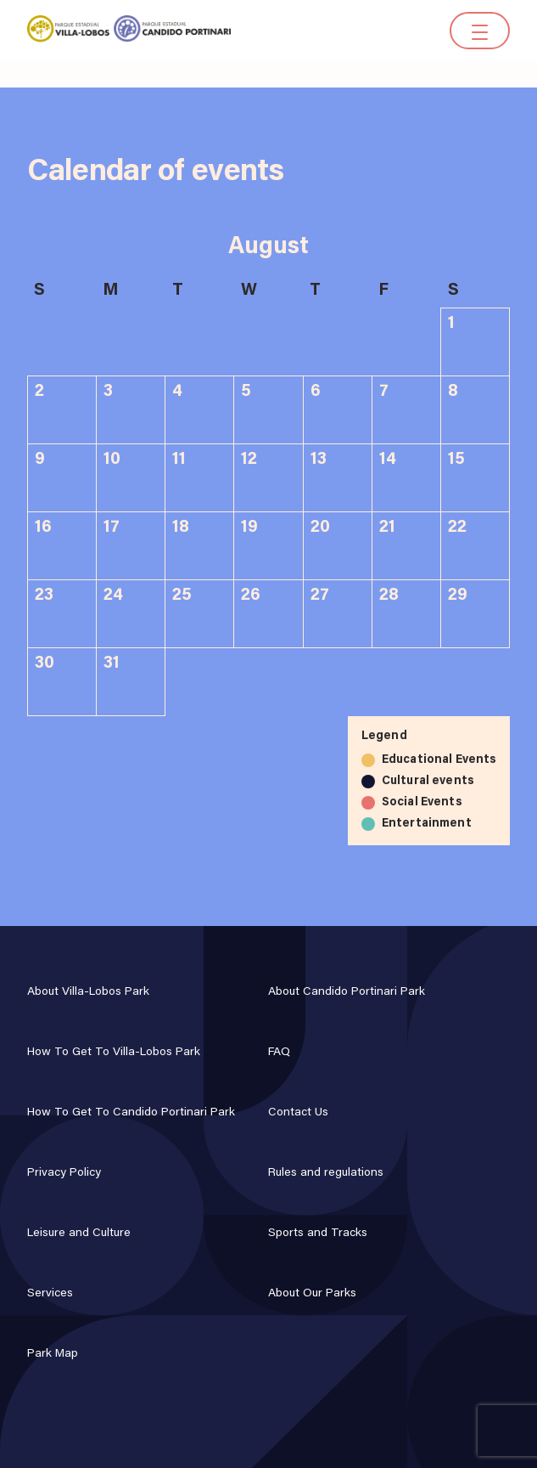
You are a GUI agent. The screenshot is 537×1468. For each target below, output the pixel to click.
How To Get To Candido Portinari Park (131, 1113)
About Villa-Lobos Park (88, 992)
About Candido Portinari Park (346, 992)
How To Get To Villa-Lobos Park (113, 1053)
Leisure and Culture (79, 1233)
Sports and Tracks (317, 1233)
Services (50, 1294)
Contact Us (298, 1113)
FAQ (279, 1053)
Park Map (52, 1354)
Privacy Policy (64, 1173)
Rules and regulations (325, 1173)
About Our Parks (312, 1294)
